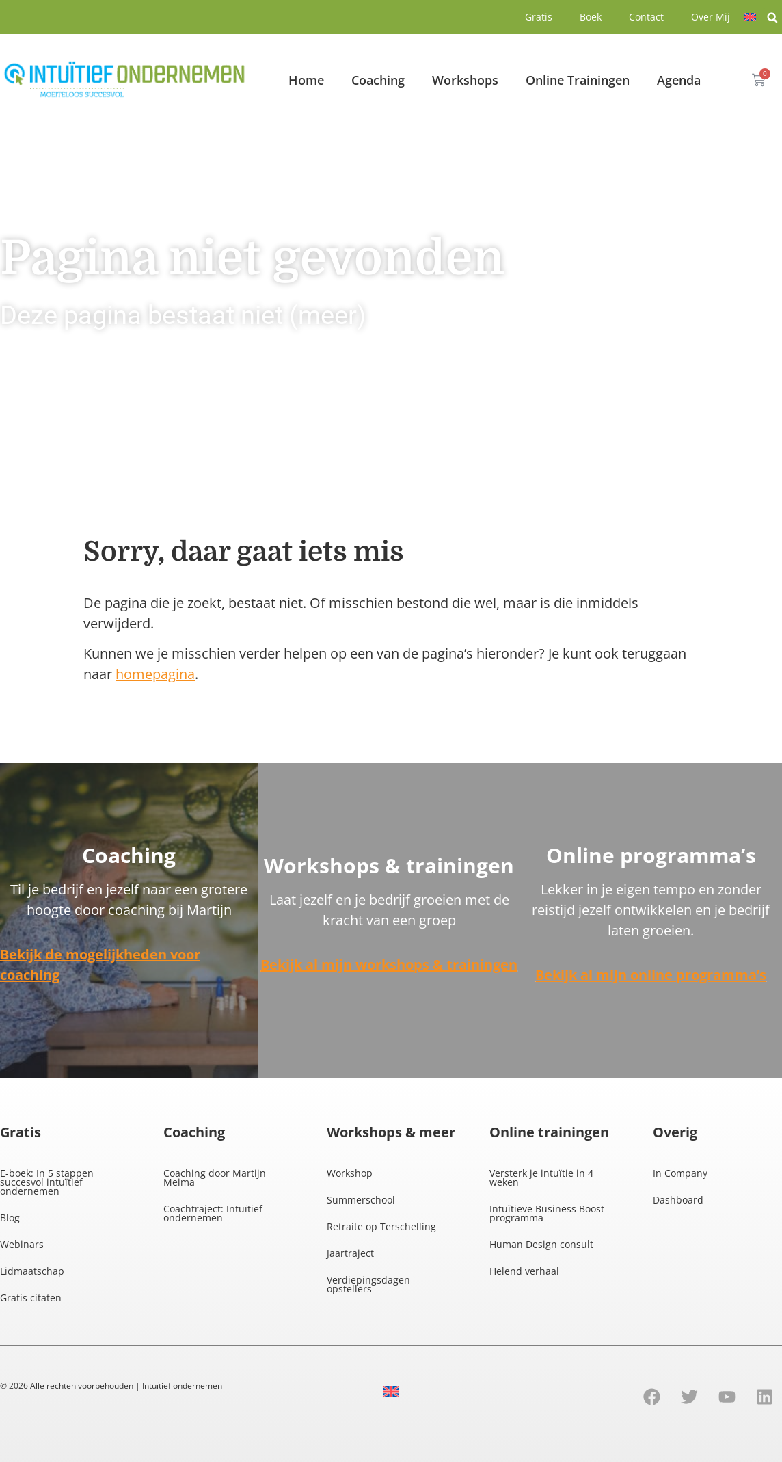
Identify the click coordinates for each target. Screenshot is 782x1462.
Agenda (679, 80)
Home (306, 80)
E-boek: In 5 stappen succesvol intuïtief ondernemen (47, 1182)
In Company (680, 1173)
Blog (10, 1217)
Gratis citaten (31, 1297)
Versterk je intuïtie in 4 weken (541, 1177)
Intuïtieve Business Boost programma (546, 1213)
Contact (646, 16)
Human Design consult (541, 1244)
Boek (591, 16)
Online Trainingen (578, 80)
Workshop (350, 1173)
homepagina (155, 674)
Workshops (465, 80)
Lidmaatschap (32, 1270)
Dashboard (678, 1199)
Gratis (538, 16)
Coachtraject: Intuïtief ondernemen (212, 1213)
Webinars (22, 1244)
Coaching (378, 80)
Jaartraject (350, 1253)
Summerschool (361, 1199)
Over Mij (710, 16)
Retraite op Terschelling (381, 1226)
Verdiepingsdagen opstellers (368, 1284)
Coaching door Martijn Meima (214, 1177)
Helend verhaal (524, 1270)
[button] (772, 17)
